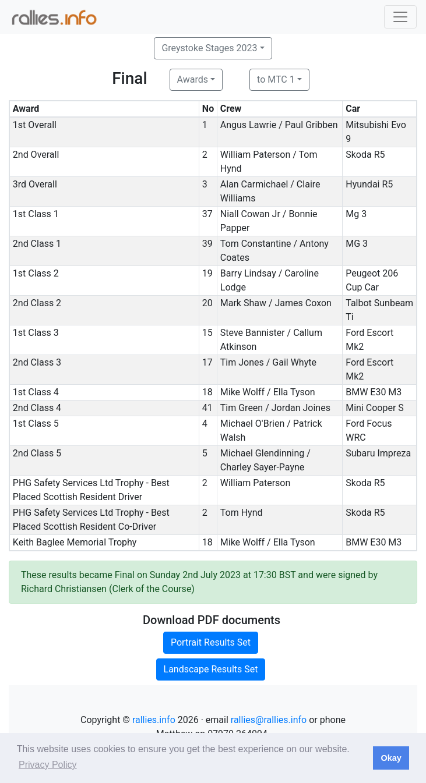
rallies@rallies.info (269, 719)
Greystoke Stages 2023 (209, 48)
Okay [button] (391, 758)
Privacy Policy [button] (48, 765)
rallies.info (153, 719)
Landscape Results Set (211, 669)
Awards (192, 79)
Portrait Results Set (211, 642)
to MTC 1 (276, 79)
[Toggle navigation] (400, 17)
